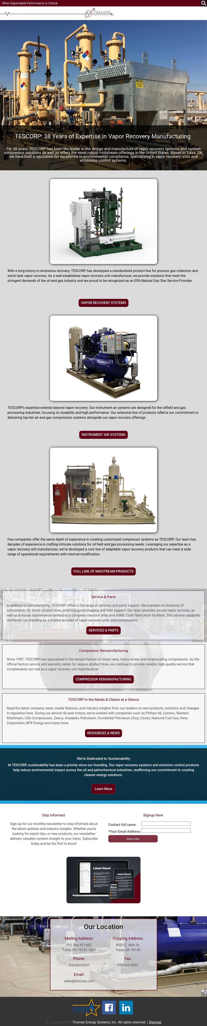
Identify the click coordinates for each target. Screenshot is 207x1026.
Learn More (103, 789)
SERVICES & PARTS (103, 630)
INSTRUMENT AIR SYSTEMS (103, 435)
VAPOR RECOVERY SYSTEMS (103, 303)
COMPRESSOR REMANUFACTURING (103, 679)
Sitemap (155, 1022)
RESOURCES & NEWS (103, 733)
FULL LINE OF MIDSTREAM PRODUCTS (104, 571)
